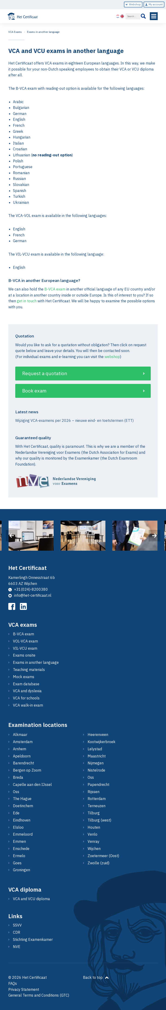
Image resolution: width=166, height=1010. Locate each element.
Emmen (19, 841)
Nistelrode (96, 770)
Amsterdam (23, 741)
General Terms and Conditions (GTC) (38, 995)
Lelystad (95, 749)
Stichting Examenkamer (33, 939)
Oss (16, 791)
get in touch (27, 301)
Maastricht (97, 756)
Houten (94, 827)
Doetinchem (23, 805)
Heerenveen (98, 734)
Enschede (21, 848)
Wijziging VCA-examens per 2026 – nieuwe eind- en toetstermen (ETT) (74, 420)
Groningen (21, 870)
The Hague (22, 798)
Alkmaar (20, 734)
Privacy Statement (23, 989)
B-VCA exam (54, 289)
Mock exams (23, 676)
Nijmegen (96, 763)
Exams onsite (24, 655)
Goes (17, 863)
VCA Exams (15, 32)
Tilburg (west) (99, 820)
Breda (18, 777)
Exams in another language (43, 32)
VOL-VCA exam (25, 641)
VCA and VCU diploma (31, 898)
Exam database (26, 684)
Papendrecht (98, 784)
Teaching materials (29, 669)
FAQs (12, 983)
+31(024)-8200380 (28, 589)
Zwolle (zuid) (98, 863)
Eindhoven (21, 820)
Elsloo (18, 827)
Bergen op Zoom (27, 770)
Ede (16, 813)
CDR (16, 932)
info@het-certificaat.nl (29, 595)
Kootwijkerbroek (101, 741)
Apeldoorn (22, 756)
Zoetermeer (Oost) (103, 855)
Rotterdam (97, 798)
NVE (16, 946)
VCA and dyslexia (27, 691)
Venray (93, 841)
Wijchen (94, 848)
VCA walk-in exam (28, 705)
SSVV (17, 925)
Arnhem (19, 749)
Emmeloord (23, 834)
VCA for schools (26, 698)
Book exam (34, 391)
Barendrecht (23, 763)
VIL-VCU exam (25, 648)
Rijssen (93, 791)
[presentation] (11, 535)
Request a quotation (44, 373)
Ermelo (19, 855)
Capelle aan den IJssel (32, 784)
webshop (112, 356)
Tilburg (94, 813)
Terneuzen (96, 805)
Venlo (92, 834)
